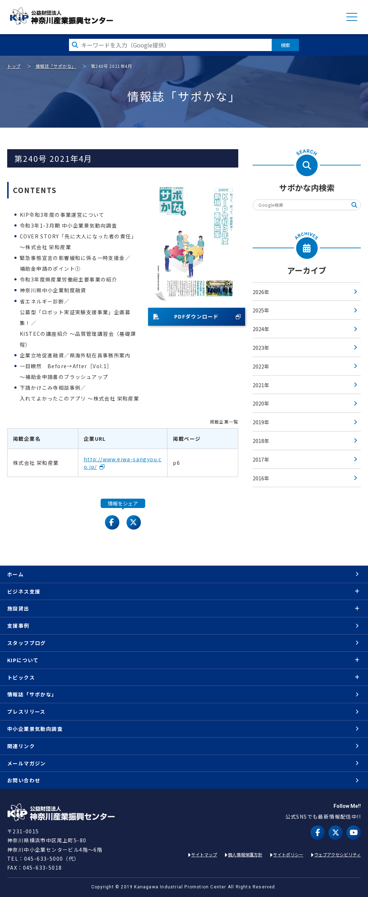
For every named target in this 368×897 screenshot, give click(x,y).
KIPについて (23, 660)
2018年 (261, 440)
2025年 (261, 310)
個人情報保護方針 (245, 854)
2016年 (261, 478)
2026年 (261, 292)
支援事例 (18, 625)
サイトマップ (204, 854)
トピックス (21, 677)
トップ (14, 66)
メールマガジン (26, 763)
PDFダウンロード (186, 316)
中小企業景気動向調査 (35, 728)
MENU (351, 17)
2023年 (261, 347)
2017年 (261, 459)
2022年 (261, 366)
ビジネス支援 (23, 591)
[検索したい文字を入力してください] (170, 45)
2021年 (261, 385)
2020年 (261, 403)
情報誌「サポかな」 (56, 66)
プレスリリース (26, 711)
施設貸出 (18, 608)
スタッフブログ (26, 642)
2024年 (261, 329)
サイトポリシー (288, 854)
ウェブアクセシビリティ (337, 854)
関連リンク (21, 746)
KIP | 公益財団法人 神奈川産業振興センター (61, 16)
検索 (285, 45)
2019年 (261, 422)
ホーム (15, 574)
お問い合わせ (23, 780)
